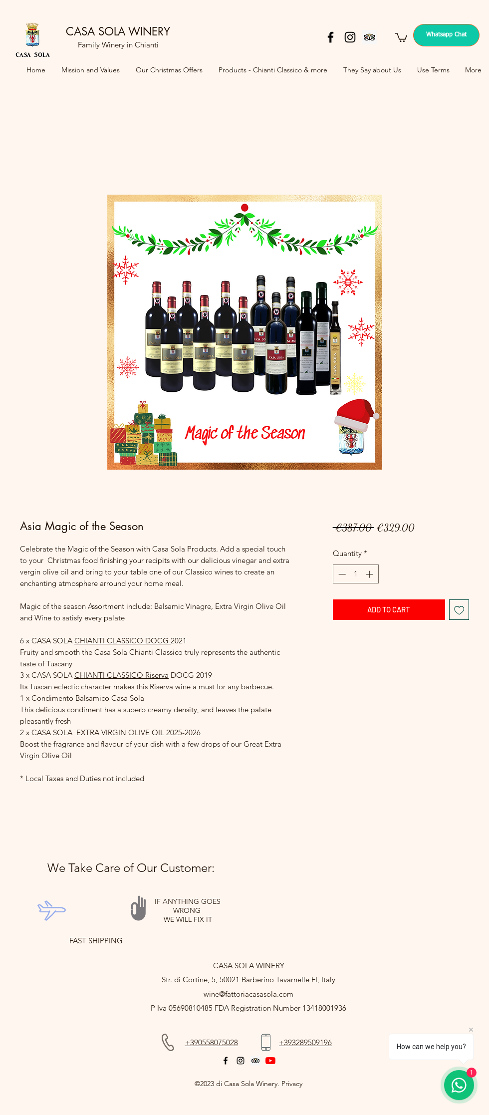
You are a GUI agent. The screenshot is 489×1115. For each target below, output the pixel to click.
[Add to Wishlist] (459, 609)
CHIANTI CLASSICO (108, 640)
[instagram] (350, 37)
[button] (401, 37)
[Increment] (370, 574)
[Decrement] (341, 574)
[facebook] (330, 37)
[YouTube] (270, 1061)
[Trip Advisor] (369, 37)
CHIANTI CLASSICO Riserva (121, 675)
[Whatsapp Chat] (446, 35)
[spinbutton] (355, 574)
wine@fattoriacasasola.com (248, 994)
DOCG (157, 640)
